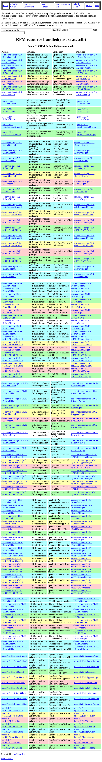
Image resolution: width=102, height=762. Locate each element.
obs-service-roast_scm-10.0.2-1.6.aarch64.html (14, 600)
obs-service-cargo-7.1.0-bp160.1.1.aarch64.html (11, 236)
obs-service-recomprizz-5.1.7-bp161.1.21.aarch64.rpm (84, 455)
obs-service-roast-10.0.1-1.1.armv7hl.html (12, 549)
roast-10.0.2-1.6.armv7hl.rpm (86, 666)
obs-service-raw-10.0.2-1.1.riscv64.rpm (81, 322)
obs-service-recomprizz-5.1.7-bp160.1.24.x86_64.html (14, 493)
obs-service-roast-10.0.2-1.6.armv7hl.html (12, 512)
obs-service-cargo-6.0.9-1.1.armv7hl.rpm (84, 267)
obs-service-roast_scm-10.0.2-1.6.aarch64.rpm (86, 600)
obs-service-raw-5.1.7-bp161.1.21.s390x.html (11, 348)
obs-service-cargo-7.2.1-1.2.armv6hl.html (11, 151)
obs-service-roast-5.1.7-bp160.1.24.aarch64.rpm (81, 576)
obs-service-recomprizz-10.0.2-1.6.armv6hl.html (14, 392)
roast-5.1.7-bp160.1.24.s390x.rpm (83, 741)
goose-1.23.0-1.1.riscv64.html (8, 118)
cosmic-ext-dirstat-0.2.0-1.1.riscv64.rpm (86, 93)
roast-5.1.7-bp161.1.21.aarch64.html (12, 709)
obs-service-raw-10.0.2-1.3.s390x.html (11, 311)
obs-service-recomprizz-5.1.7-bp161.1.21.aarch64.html (14, 455)
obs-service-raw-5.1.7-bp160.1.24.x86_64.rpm (81, 375)
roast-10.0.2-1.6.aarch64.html (14, 656)
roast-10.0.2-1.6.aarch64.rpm (86, 656)
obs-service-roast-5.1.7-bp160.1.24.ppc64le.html (12, 581)
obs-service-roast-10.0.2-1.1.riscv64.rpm (81, 538)
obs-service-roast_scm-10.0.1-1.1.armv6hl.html (14, 642)
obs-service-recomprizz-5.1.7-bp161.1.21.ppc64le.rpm (84, 461)
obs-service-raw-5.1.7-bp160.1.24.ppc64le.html (12, 364)
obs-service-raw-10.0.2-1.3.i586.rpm (81, 300)
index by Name (76, 5)
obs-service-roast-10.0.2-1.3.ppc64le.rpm (81, 522)
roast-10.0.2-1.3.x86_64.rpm (86, 688)
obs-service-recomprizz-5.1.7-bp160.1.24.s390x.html (14, 488)
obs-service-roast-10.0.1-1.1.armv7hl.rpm (81, 549)
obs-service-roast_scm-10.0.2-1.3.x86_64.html (14, 632)
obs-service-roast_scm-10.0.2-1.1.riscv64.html (14, 637)
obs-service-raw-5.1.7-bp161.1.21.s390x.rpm (80, 348)
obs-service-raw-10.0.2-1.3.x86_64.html (11, 316)
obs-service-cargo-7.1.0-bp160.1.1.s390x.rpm (84, 252)
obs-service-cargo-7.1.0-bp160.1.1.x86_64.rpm (84, 260)
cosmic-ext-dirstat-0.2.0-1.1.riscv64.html (11, 93)
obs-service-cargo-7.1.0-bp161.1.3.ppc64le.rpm (84, 213)
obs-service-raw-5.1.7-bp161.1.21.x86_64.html (11, 354)
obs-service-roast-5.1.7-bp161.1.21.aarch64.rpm (81, 554)
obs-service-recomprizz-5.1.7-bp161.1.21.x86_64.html (14, 471)
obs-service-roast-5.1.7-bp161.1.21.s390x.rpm (81, 565)
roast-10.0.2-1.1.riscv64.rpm (86, 693)
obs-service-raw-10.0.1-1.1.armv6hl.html (11, 327)
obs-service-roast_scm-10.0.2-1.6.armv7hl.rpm (86, 610)
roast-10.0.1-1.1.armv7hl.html (14, 704)
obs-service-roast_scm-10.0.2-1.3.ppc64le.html (14, 621)
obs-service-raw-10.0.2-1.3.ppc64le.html (11, 306)
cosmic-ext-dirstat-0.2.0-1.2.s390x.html (11, 82)
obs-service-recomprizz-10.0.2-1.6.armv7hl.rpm (84, 400)
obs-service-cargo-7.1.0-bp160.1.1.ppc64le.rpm (84, 244)
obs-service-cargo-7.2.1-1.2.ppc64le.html (11, 174)
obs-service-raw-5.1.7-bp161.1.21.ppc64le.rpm (81, 343)
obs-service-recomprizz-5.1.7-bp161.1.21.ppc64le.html (14, 461)
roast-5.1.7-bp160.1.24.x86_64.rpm (84, 746)
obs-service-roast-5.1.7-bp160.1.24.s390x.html (11, 586)
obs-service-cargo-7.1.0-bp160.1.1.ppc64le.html (11, 244)
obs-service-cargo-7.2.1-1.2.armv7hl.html (11, 159)
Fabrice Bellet (7, 758)
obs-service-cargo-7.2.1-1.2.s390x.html (11, 182)
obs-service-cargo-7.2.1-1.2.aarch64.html (11, 144)
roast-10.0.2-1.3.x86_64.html (13, 688)
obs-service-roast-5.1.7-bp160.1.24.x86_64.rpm (81, 592)
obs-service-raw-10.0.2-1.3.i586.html (11, 300)
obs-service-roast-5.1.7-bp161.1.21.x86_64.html (11, 570)
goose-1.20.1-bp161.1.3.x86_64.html (11, 133)
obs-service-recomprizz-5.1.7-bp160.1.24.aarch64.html (14, 477)
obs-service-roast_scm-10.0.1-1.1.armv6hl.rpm (86, 642)
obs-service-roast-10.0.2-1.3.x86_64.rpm (81, 533)
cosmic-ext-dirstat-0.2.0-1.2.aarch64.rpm (86, 56)
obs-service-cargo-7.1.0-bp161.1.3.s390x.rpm (84, 221)
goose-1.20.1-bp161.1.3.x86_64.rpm (86, 133)
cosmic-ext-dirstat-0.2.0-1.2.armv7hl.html (11, 66)
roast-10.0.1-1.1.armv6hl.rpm (86, 698)
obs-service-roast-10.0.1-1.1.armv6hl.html (12, 544)
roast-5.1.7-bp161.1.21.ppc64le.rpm (84, 714)
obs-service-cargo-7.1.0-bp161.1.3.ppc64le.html (11, 213)
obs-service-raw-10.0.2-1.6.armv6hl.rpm (81, 290)
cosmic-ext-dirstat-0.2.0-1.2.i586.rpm (86, 72)
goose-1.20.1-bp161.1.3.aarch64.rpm (86, 125)
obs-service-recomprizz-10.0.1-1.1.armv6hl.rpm (84, 441)
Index (5, 5)
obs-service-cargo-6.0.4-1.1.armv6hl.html (11, 275)
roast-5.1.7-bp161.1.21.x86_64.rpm (84, 725)
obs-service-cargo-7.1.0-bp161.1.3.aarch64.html (11, 205)
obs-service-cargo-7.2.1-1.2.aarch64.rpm (84, 144)
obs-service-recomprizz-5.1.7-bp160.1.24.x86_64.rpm (84, 493)
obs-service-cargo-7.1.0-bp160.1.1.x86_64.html (11, 260)
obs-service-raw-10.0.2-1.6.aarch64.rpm (81, 284)
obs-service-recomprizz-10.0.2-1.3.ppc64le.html (14, 413)
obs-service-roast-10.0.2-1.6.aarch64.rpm (81, 501)
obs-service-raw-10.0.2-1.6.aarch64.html (11, 284)
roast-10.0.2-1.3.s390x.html (13, 682)
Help (97, 5)
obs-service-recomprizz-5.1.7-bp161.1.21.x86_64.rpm (84, 471)
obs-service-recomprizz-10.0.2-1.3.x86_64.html (14, 426)
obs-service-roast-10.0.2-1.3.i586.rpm (81, 517)
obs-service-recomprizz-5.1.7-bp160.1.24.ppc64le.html (14, 482)
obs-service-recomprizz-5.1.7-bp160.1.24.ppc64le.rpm (84, 482)
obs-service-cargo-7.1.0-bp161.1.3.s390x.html (11, 221)
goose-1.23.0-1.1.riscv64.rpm (83, 118)
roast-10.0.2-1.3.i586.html (12, 672)
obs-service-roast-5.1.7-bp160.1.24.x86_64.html (11, 592)
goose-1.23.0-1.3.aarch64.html (8, 102)
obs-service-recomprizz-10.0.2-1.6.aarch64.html (14, 384)
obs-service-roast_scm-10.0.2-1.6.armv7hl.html (14, 610)
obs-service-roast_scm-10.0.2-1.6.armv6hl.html (14, 605)
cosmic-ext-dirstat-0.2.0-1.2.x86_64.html (11, 88)
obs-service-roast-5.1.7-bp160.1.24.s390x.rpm (81, 586)
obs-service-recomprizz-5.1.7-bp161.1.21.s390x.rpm (84, 466)
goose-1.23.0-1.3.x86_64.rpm (83, 110)
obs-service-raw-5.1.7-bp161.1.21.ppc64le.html (12, 343)
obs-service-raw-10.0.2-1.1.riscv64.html (11, 322)
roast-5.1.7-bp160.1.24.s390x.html (11, 741)
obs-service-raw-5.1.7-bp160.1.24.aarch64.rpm (81, 359)
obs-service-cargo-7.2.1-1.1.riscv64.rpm (84, 198)
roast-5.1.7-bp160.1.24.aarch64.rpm (84, 730)
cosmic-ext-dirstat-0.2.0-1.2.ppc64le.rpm (86, 77)
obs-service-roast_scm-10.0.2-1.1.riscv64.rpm (86, 637)
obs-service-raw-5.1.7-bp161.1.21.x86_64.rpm (81, 354)
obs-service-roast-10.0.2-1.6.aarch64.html (12, 501)
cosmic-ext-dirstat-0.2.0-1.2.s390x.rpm (86, 82)
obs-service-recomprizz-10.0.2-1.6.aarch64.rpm (84, 384)
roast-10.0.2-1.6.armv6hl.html (14, 661)
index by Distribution (29, 5)
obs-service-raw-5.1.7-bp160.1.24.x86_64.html (11, 375)
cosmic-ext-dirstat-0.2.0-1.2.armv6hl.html (11, 61)
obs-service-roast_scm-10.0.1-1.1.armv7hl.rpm (86, 648)
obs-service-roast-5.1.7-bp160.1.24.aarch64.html (12, 576)
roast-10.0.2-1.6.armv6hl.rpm (86, 661)
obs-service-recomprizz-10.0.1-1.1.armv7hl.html (14, 449)
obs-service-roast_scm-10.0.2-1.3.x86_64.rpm (86, 632)
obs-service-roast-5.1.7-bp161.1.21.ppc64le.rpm (81, 560)
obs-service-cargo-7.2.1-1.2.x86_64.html (11, 190)
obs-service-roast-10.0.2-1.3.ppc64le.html (12, 522)
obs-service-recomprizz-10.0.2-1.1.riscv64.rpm (84, 433)
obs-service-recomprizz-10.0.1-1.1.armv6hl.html (14, 441)
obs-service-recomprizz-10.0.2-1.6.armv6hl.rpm (84, 392)
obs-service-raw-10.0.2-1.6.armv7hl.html (11, 295)
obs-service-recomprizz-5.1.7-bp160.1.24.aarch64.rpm (84, 477)
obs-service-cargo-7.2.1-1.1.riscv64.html (11, 198)
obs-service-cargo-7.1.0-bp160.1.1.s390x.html (11, 252)
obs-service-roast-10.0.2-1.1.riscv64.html (12, 538)
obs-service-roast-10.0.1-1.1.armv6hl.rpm (81, 544)
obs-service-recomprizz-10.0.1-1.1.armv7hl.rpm (84, 449)
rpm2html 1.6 (19, 754)
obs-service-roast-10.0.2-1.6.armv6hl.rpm (81, 506)
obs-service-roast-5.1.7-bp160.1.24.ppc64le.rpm (81, 581)
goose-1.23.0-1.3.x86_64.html (8, 110)
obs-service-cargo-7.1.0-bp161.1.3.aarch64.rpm (84, 205)
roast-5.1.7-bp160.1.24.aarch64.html (12, 730)
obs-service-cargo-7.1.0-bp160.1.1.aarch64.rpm (84, 236)
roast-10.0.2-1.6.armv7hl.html (14, 666)
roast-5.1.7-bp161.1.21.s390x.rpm (83, 720)
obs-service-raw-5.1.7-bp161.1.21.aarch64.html (12, 338)
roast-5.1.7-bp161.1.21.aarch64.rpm (84, 709)
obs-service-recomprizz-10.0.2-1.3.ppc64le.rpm (84, 413)
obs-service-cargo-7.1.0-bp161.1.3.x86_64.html (11, 229)
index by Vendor (45, 5)
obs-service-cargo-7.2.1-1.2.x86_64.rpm (84, 190)
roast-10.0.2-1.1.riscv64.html (13, 693)
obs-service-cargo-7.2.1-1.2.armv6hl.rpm (84, 151)
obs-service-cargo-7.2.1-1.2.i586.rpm (84, 167)
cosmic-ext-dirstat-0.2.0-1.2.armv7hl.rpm (86, 66)
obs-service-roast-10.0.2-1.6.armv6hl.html (12, 506)
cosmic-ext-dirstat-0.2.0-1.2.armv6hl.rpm (86, 61)
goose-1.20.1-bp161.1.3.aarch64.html (11, 125)
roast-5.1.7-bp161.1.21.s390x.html (11, 720)
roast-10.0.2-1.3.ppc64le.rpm (86, 677)
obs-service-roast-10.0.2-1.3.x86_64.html (12, 533)
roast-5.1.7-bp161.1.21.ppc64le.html (12, 714)
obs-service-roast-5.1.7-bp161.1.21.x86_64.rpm (81, 570)
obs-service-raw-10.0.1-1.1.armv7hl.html (11, 332)
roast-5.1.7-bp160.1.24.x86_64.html (11, 746)
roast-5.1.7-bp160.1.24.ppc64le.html (12, 736)
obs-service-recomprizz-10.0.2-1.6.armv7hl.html (14, 400)
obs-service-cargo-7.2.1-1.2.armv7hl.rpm (84, 159)
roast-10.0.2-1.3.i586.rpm (85, 672)
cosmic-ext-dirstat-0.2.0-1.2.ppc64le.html (11, 77)
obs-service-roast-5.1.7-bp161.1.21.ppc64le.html (12, 560)
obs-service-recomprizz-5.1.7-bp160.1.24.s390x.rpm (84, 488)
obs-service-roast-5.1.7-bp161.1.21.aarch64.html (12, 554)
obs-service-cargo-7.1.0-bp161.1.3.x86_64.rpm (84, 229)
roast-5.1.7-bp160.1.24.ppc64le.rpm (84, 736)
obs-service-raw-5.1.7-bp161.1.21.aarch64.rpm (81, 338)
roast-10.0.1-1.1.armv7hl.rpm (86, 704)
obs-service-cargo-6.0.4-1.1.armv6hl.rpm (84, 275)
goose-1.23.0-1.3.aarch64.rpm (83, 102)
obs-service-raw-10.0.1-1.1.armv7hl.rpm (81, 332)
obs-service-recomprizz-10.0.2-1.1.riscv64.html (14, 433)
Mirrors (89, 5)
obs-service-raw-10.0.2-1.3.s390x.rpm (81, 311)
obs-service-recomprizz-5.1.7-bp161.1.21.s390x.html (14, 466)
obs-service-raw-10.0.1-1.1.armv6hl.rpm (81, 327)
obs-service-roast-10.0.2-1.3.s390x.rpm (81, 528)
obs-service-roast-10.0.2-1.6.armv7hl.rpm (81, 512)
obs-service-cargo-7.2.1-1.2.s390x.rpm (84, 182)
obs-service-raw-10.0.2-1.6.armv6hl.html (11, 290)
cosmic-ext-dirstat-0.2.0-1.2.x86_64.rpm (86, 88)
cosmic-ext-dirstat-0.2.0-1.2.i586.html (11, 72)
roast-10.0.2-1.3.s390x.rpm (85, 682)
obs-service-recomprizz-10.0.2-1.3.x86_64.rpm (84, 426)
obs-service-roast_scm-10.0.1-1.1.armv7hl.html (14, 648)
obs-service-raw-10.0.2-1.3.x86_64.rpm (81, 316)
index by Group (14, 5)
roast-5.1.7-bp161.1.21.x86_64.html (11, 725)
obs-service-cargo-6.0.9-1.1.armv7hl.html (11, 267)
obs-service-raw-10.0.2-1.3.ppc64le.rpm (81, 306)
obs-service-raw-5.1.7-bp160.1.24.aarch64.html (12, 359)
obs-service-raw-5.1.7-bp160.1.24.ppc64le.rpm (81, 364)
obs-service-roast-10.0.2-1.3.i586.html (12, 517)
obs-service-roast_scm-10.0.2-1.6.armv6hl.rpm (86, 605)
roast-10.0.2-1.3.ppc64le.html (14, 677)
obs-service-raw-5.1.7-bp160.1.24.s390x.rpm (80, 370)
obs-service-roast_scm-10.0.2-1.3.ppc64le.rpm (86, 621)
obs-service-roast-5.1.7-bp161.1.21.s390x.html (11, 565)
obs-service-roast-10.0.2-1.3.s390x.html (12, 528)
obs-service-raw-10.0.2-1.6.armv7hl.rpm (81, 295)
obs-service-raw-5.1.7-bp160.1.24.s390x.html (11, 370)
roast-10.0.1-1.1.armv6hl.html (14, 698)
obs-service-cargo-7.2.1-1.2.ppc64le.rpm (84, 174)
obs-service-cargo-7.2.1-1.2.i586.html (11, 167)
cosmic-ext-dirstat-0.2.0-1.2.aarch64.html (11, 56)
